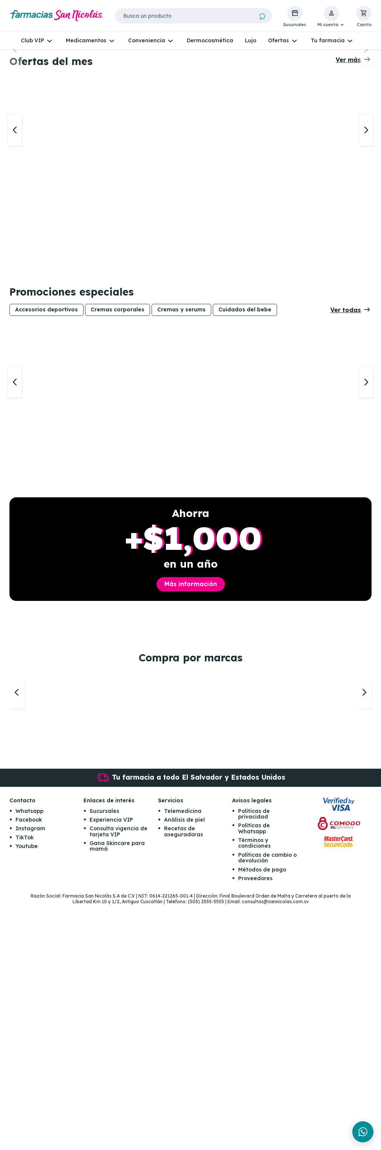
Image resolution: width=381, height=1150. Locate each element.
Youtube (26, 1091)
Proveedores (255, 1124)
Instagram (30, 1074)
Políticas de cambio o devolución (267, 1103)
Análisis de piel (184, 1065)
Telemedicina (182, 1056)
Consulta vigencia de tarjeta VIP (118, 1077)
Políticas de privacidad (254, 1059)
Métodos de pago (262, 1114)
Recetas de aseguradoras (183, 1077)
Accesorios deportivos (46, 468)
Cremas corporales (117, 468)
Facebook (28, 1065)
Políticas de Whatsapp (254, 1074)
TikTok (24, 1082)
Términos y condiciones (254, 1088)
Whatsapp (29, 1056)
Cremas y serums (181, 468)
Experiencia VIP (111, 1065)
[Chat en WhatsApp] (362, 1131)
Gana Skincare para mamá (117, 1091)
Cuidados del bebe (244, 468)
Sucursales (104, 1056)
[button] (331, 17)
